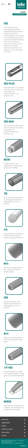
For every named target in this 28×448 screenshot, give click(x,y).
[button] (9, 4)
